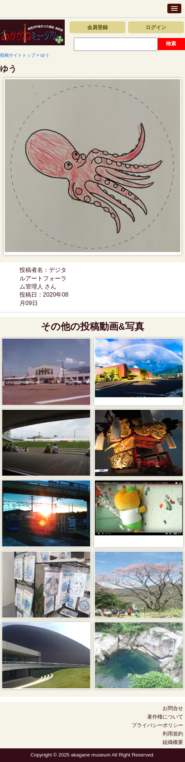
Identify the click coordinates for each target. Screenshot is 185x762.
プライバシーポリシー (157, 725)
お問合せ (173, 708)
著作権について (165, 717)
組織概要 (173, 742)
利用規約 (173, 734)
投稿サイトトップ (17, 55)
